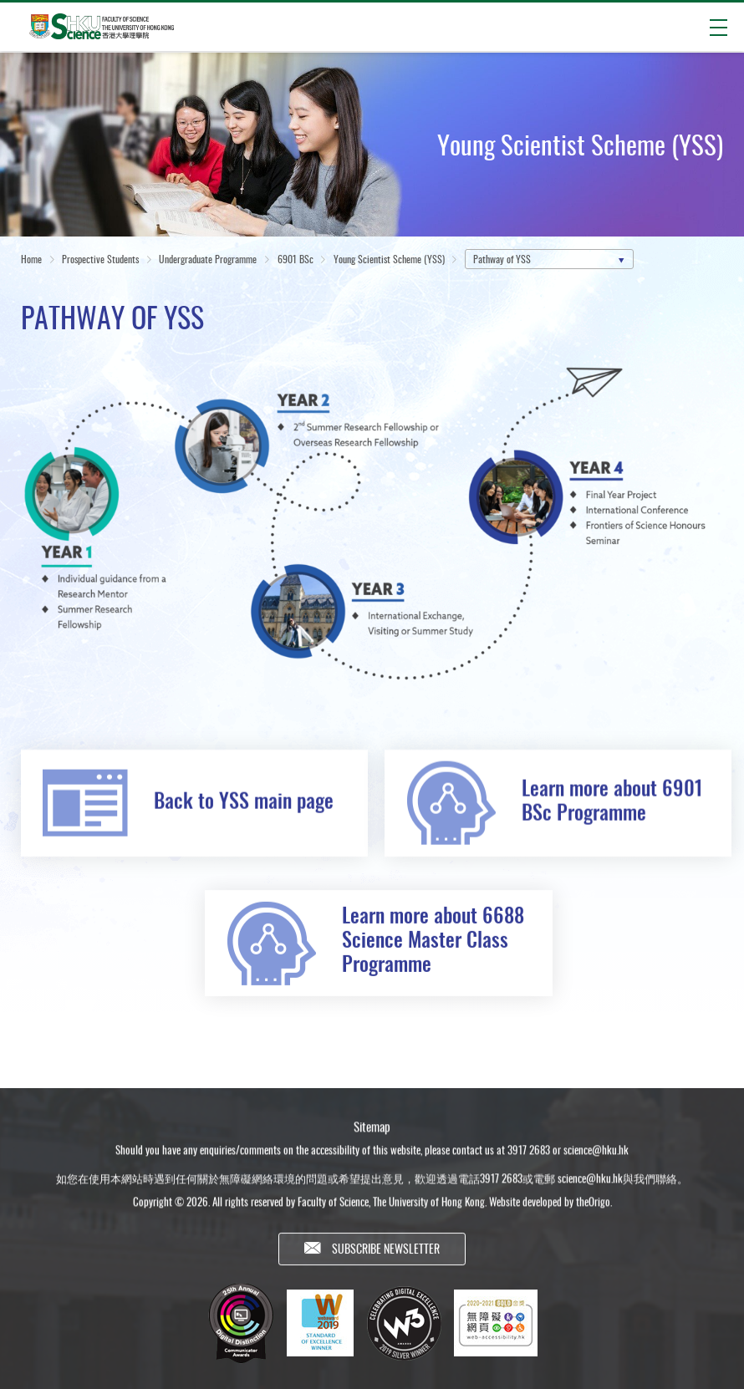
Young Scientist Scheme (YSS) (389, 260)
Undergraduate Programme (208, 260)
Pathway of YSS (502, 260)
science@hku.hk (596, 1158)
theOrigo (593, 1210)
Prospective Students (100, 260)
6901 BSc (295, 260)
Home (31, 260)
